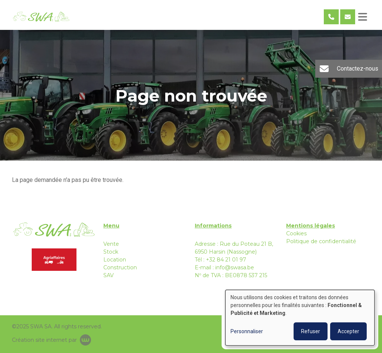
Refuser (310, 331)
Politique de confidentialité (321, 241)
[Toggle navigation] (362, 16)
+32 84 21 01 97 (226, 259)
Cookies (296, 233)
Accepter (348, 331)
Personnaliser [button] (247, 331)
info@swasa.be (234, 267)
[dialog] (300, 318)
